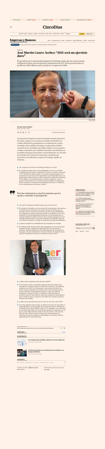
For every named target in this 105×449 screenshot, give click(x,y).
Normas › (64, 332)
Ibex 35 (14, 19)
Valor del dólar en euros (82, 19)
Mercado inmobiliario (77, 40)
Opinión (62, 33)
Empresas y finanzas (23, 33)
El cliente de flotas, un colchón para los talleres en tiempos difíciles (46, 351)
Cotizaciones (41, 33)
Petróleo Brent (46, 19)
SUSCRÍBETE (82, 33)
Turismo (85, 40)
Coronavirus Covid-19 (44, 362)
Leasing (22, 362)
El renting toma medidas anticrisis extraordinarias (46, 340)
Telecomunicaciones (55, 40)
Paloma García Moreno (24, 127)
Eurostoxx (82, 231)
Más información (21, 369)
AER (18, 362)
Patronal (36, 362)
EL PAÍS (67, 33)
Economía (36, 33)
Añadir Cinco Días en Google (59, 132)
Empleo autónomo (29, 362)
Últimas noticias (56, 33)
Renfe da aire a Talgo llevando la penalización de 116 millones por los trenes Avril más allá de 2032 (85, 213)
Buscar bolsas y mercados (83, 224)
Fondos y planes (48, 33)
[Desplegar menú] (11, 27)
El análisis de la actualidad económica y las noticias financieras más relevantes (36, 328)
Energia (63, 40)
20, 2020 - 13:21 (25, 128)
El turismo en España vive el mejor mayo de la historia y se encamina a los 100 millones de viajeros (84, 206)
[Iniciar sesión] (90, 34)
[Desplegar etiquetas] (65, 362)
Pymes (51, 362)
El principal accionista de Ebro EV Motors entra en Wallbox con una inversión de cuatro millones (85, 194)
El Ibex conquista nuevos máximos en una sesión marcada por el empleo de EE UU (38, 44)
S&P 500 (29, 19)
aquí (48, 369)
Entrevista (20, 50)
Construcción (69, 40)
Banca (49, 40)
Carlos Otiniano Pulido (33, 354)
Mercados (30, 33)
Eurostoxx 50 (63, 19)
